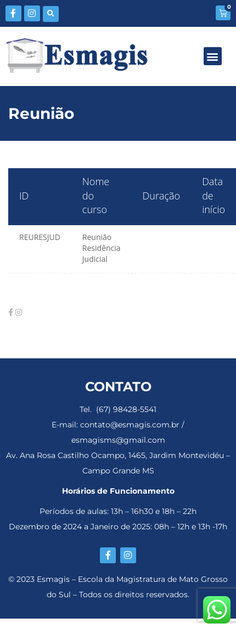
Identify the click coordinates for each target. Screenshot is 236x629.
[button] (51, 14)
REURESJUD (39, 237)
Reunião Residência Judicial (101, 248)
